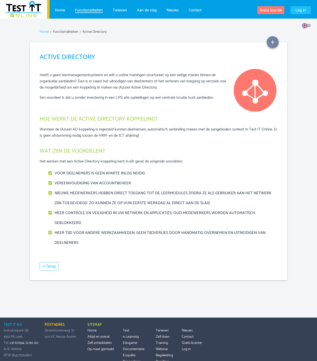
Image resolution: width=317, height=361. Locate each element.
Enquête (129, 355)
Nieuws (173, 9)
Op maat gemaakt (100, 349)
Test (126, 330)
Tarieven (120, 9)
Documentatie (133, 349)
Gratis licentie (271, 10)
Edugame (130, 343)
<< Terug (49, 266)
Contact (195, 9)
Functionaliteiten (89, 10)
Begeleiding (164, 355)
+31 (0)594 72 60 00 (23, 343)
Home (60, 9)
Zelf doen (163, 337)
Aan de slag (147, 9)
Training (162, 343)
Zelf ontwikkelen (99, 343)
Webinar (162, 349)
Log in (300, 10)
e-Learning (131, 337)
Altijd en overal (98, 337)
